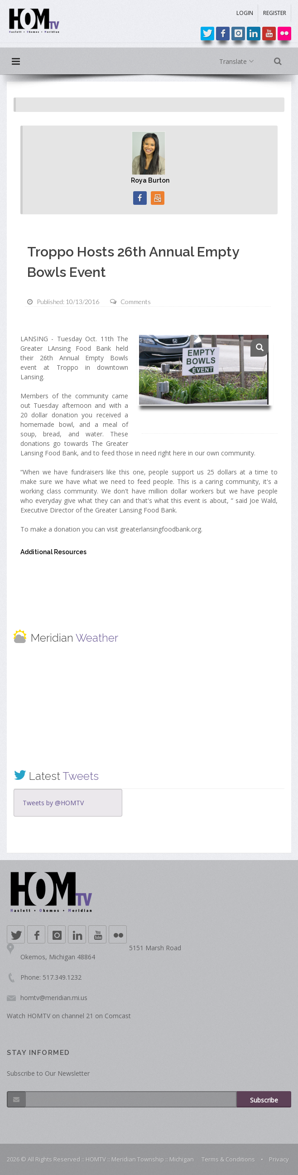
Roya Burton (150, 180)
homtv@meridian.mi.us (53, 997)
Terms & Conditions (228, 1159)
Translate (238, 61)
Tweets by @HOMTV (53, 802)
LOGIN (244, 13)
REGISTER (274, 13)
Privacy (279, 1159)
